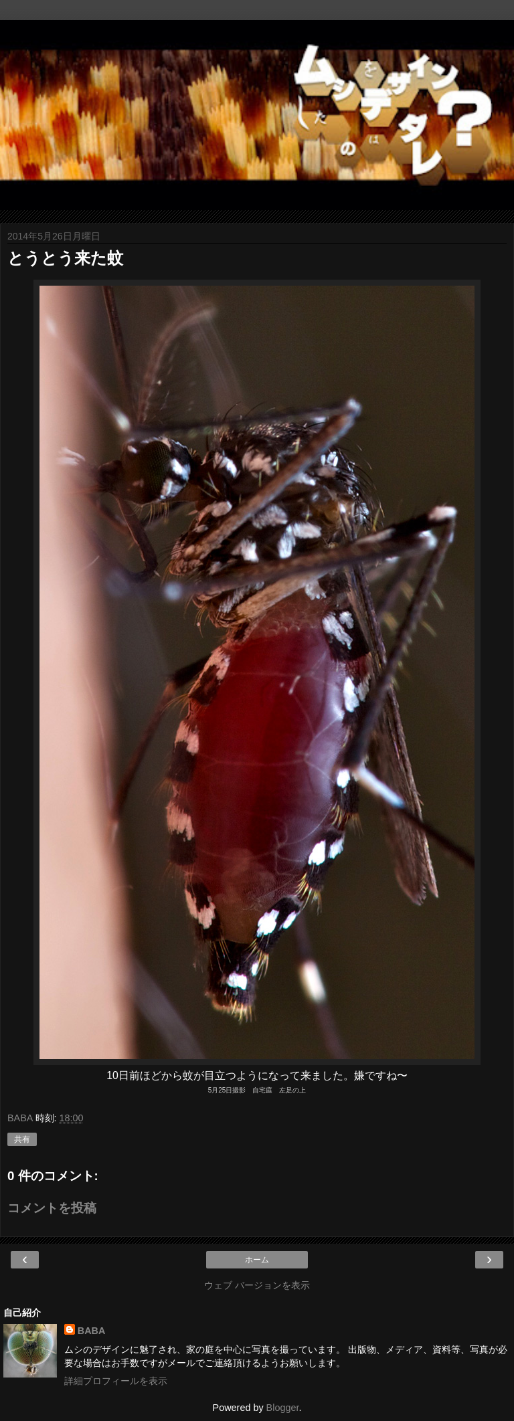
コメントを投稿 (51, 1208)
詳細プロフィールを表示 (115, 1381)
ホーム (257, 1259)
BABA (92, 1330)
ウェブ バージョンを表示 (257, 1285)
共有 (22, 1139)
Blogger (282, 1407)
